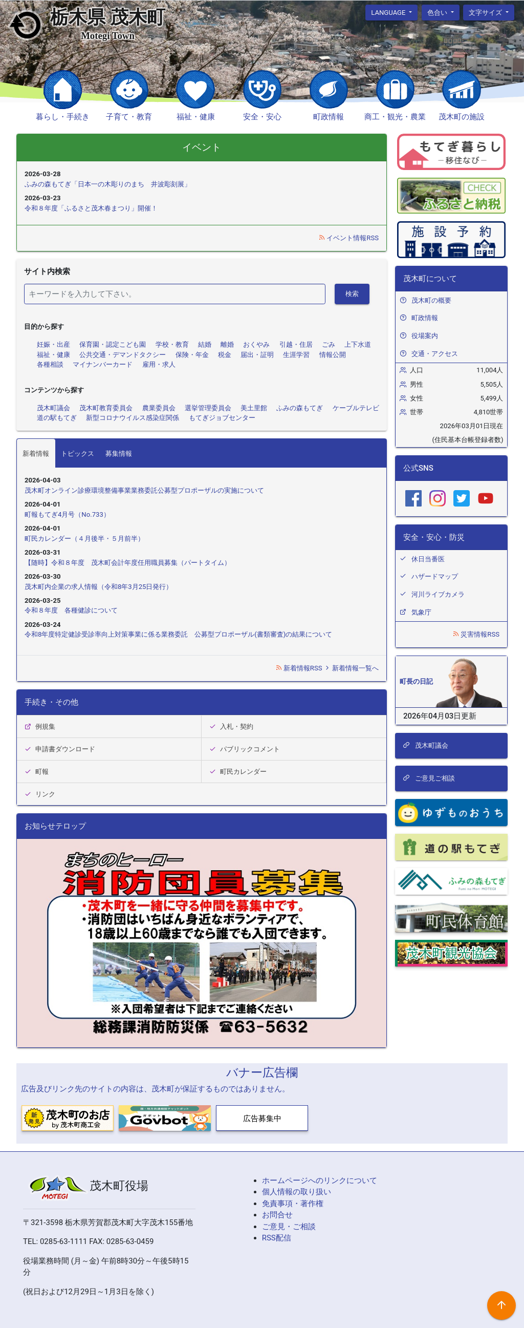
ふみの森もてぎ (299, 408)
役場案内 (424, 336)
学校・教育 (172, 344)
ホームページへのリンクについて (319, 1180)
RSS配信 (276, 1237)
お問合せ (277, 1214)
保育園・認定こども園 (112, 344)
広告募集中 (262, 1118)
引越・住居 (296, 344)
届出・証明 (257, 355)
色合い (438, 12)
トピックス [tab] (77, 453)
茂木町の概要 (431, 300)
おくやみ (256, 344)
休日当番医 (428, 559)
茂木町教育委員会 (106, 408)
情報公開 (332, 355)
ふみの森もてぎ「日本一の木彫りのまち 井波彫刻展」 (108, 184)
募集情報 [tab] (118, 453)
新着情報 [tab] (36, 453)
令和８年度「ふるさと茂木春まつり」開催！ (91, 208)
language (389, 12)
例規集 (40, 726)
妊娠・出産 (53, 344)
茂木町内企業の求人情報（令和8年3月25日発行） (98, 587)
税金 (224, 355)
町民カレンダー (238, 771)
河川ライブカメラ (438, 594)
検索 (352, 294)
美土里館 (254, 408)
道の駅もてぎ (57, 417)
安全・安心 (262, 116)
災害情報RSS (475, 634)
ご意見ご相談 (429, 778)
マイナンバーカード (103, 364)
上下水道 (357, 344)
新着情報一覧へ (351, 668)
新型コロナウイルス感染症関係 (132, 417)
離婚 (227, 344)
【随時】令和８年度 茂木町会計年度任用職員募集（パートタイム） (128, 562)
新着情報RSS (299, 668)
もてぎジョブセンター (222, 417)
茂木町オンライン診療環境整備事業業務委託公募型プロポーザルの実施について (144, 490)
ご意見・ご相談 (289, 1226)
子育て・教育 (129, 116)
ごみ (328, 344)
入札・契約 (231, 726)
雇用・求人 (159, 364)
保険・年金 (192, 355)
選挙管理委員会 (208, 408)
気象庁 (421, 612)
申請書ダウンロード (60, 749)
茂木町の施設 (462, 116)
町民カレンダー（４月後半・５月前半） (84, 538)
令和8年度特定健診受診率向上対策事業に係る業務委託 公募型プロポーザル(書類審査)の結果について (178, 634)
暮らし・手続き (63, 116)
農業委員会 (159, 408)
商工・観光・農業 (395, 116)
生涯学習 (296, 355)
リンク (40, 794)
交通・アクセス (434, 353)
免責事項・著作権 (292, 1203)
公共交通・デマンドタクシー (122, 355)
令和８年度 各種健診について (71, 610)
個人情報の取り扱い (296, 1191)
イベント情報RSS (348, 238)
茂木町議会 (53, 408)
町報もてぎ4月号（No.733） (67, 514)
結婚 (204, 344)
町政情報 (328, 116)
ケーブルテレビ (356, 408)
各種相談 (50, 364)
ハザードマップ (434, 576)
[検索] (174, 294)
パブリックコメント (244, 749)
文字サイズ (486, 12)
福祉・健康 (196, 116)
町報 (37, 771)
